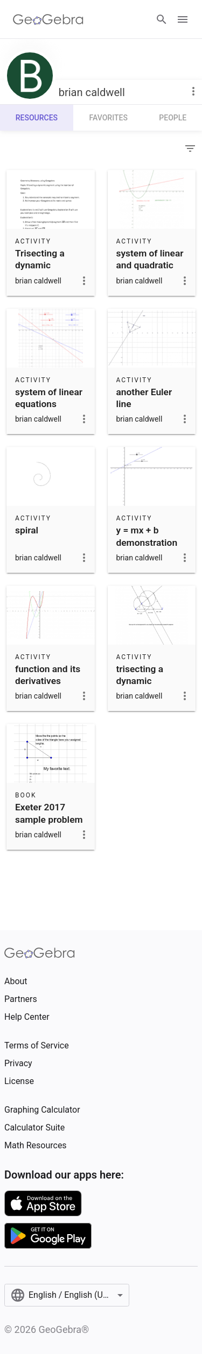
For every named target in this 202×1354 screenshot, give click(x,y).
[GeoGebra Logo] (48, 19)
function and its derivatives (47, 675)
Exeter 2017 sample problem (49, 813)
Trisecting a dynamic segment (40, 265)
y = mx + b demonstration (147, 536)
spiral (26, 530)
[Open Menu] (182, 19)
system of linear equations (48, 398)
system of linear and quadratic (150, 259)
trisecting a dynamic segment (139, 681)
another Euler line (144, 398)
